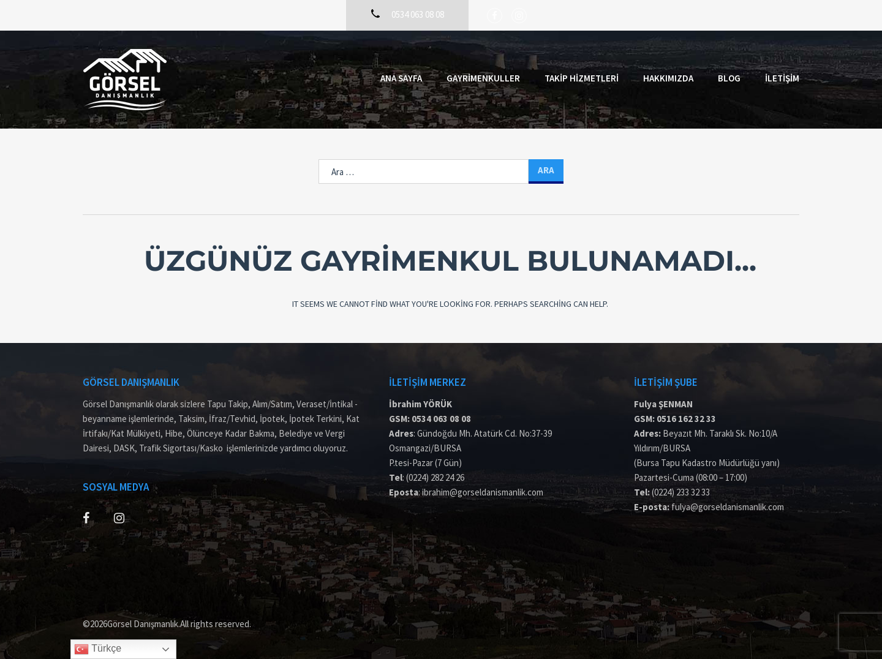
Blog (729, 78)
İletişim (782, 78)
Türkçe (97, 649)
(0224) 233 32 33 (681, 492)
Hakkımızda (668, 78)
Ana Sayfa (401, 78)
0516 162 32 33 (686, 418)
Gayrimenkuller (483, 78)
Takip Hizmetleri (582, 78)
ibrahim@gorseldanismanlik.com (482, 492)
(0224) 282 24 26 (435, 477)
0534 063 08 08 (441, 418)
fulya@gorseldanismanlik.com (727, 507)
